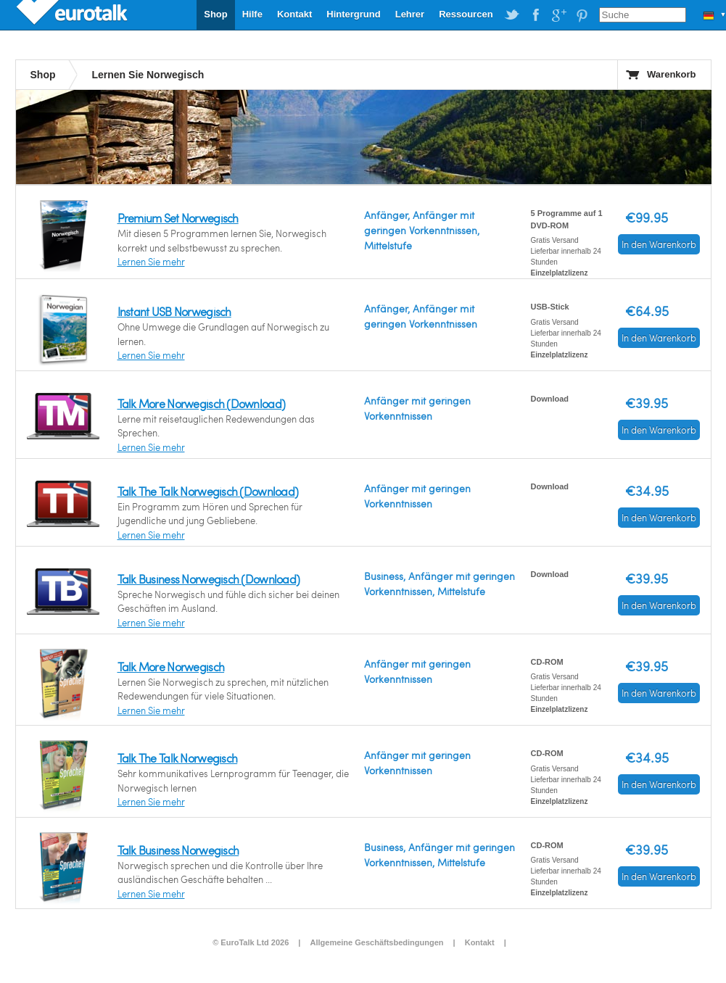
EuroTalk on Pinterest (581, 15)
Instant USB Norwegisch (174, 311)
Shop (216, 14)
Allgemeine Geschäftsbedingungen (377, 942)
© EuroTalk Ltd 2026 (251, 942)
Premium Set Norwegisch (178, 217)
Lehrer (409, 14)
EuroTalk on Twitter (512, 15)
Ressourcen (465, 14)
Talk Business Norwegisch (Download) (208, 578)
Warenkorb (671, 74)
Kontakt (294, 14)
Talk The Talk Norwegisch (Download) (208, 491)
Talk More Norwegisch (171, 666)
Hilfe (252, 14)
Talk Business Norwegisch (178, 850)
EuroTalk (73, 14)
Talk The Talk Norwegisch (177, 758)
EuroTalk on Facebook (535, 15)
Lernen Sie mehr (151, 261)
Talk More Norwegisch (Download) (201, 403)
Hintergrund (353, 14)
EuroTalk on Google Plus (558, 15)
